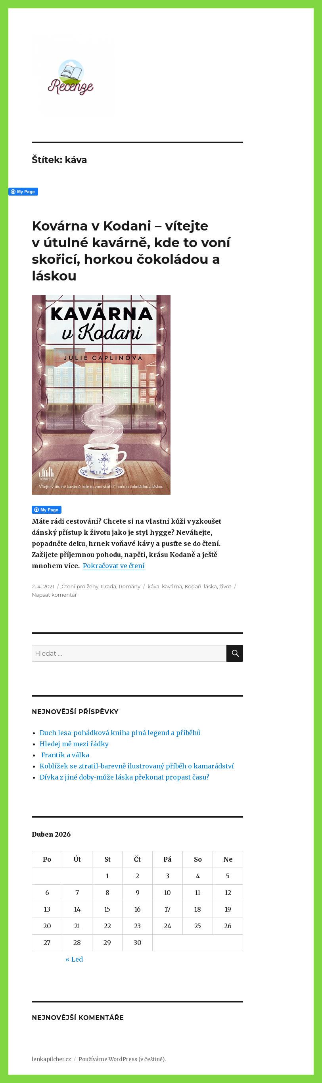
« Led (74, 959)
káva (153, 586)
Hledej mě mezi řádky (74, 744)
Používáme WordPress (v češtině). (122, 1059)
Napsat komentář (54, 594)
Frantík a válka (64, 755)
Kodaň (193, 586)
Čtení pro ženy (79, 586)
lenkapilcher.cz (51, 1059)
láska (210, 586)
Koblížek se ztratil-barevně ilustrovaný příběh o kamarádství (137, 766)
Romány (129, 586)
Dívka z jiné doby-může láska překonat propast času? (124, 777)
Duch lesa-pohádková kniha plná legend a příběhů (120, 733)
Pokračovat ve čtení (114, 566)
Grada (108, 586)
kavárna (172, 586)
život (225, 586)
